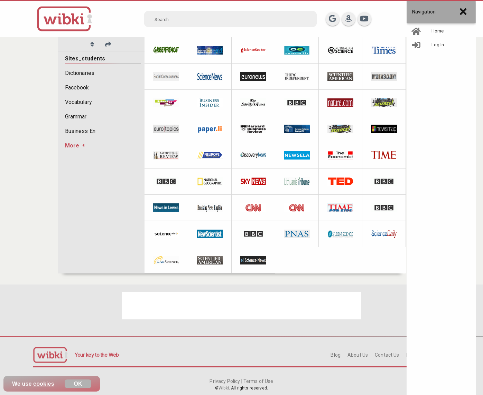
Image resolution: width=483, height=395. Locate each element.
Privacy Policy (225, 381)
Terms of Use (257, 381)
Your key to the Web (97, 355)
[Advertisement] (241, 305)
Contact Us (387, 355)
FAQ (410, 355)
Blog (336, 355)
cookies (43, 384)
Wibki (224, 388)
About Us (357, 355)
